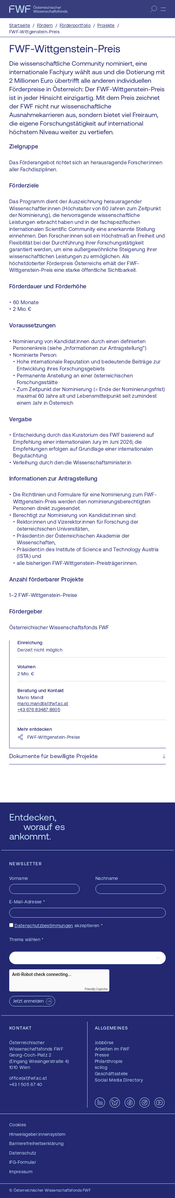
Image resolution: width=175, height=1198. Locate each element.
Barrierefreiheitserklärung (36, 1143)
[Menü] (163, 9)
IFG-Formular (22, 1162)
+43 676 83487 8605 (38, 709)
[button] (87, 756)
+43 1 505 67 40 (25, 1084)
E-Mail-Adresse (27, 901)
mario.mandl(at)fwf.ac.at (42, 703)
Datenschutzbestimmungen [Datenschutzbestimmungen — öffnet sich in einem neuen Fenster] (44, 925)
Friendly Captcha (96, 989)
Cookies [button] (17, 1124)
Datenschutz (22, 1152)
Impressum (20, 1171)
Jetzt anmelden (28, 1001)
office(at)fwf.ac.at (28, 1078)
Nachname (106, 878)
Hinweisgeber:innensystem (37, 1134)
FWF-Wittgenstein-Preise (53, 737)
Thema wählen (26, 939)
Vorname (18, 878)
